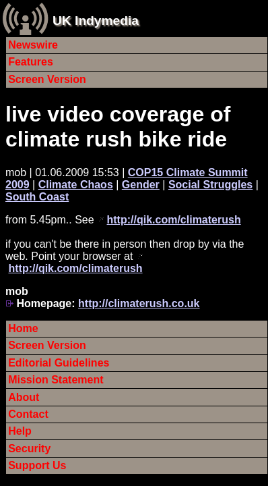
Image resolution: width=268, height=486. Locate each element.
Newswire (33, 45)
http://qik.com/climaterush (174, 219)
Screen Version (47, 79)
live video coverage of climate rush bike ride (117, 126)
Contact (28, 414)
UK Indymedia (96, 21)
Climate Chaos (75, 184)
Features (30, 62)
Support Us (37, 465)
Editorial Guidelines (58, 363)
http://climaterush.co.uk (138, 303)
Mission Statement (55, 379)
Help (20, 431)
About (23, 397)
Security (29, 448)
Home (23, 328)
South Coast (37, 196)
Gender (141, 184)
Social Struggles (210, 184)
